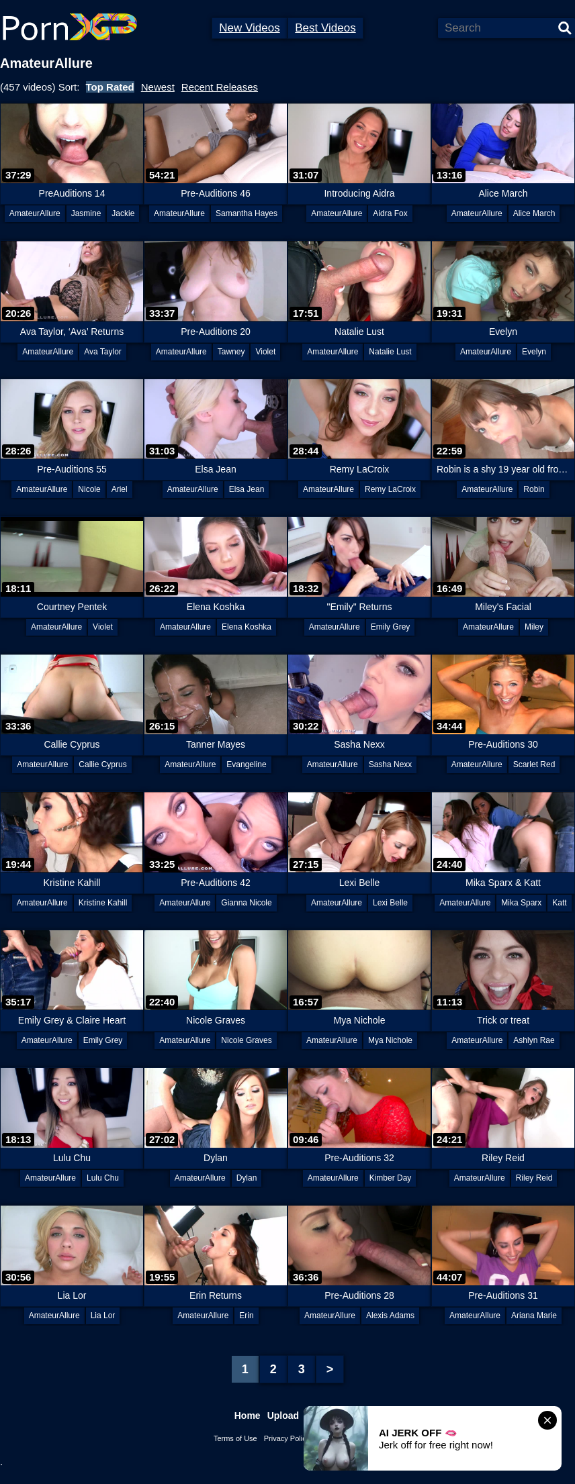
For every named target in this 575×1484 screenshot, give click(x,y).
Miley (534, 627)
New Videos (249, 27)
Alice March (534, 213)
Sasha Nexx (390, 764)
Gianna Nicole (246, 902)
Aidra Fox (390, 213)
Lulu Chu (103, 1178)
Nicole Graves (246, 1040)
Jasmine (86, 213)
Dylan (246, 1178)
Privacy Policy (287, 1438)
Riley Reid (534, 1178)
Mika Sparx (521, 902)
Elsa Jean (247, 489)
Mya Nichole (390, 1040)
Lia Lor (103, 1315)
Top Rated (110, 87)
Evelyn (534, 351)
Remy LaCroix (390, 489)
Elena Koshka (246, 627)
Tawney (231, 351)
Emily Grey (390, 627)
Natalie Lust (390, 351)
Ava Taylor (103, 351)
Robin (533, 489)
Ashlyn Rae (533, 1040)
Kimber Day (390, 1178)
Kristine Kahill (103, 902)
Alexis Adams (390, 1315)
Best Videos (325, 27)
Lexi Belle (390, 902)
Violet (265, 351)
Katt (559, 902)
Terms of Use (235, 1438)
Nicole (89, 489)
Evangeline (246, 764)
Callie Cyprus (102, 764)
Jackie (123, 213)
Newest (158, 87)
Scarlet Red (534, 764)
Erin (246, 1315)
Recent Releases (219, 87)
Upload (283, 1415)
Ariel (120, 489)
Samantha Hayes (246, 213)
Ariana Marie (534, 1315)
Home (247, 1415)
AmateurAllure (34, 213)
